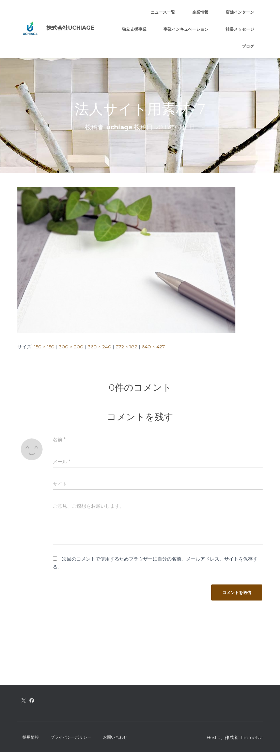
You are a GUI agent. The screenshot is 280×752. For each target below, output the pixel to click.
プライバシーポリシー (70, 737)
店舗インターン (239, 12)
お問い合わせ (115, 737)
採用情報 (30, 737)
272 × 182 (126, 347)
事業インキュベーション (186, 29)
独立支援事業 (134, 29)
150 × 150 (44, 347)
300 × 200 (71, 347)
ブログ (248, 46)
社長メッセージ (239, 29)
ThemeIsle (251, 737)
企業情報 (200, 12)
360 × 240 (99, 347)
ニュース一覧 (163, 12)
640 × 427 (153, 347)
